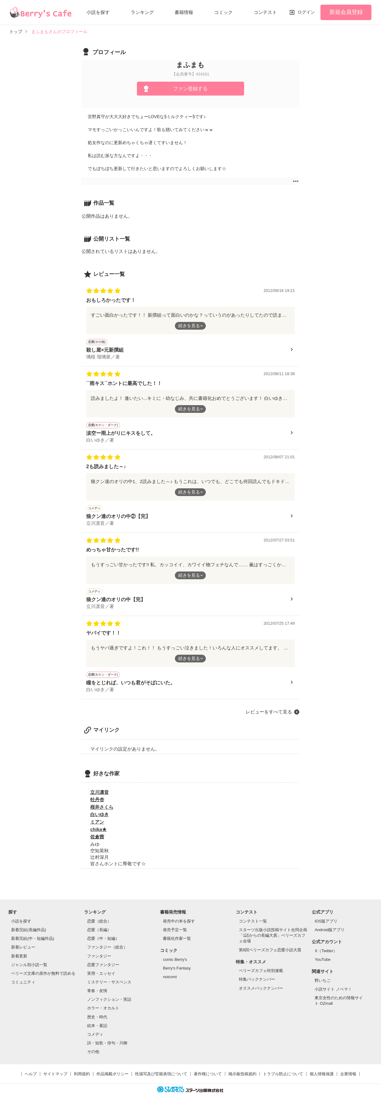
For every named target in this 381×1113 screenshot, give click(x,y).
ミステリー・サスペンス (109, 986)
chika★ (98, 834)
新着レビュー (23, 951)
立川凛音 (99, 796)
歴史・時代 (97, 1021)
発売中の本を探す (179, 925)
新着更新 (19, 960)
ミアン (97, 826)
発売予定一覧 (175, 934)
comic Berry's (175, 964)
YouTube (322, 964)
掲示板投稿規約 (242, 1078)
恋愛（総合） (99, 925)
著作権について (208, 1078)
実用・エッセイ (101, 978)
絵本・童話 (97, 1030)
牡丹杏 (97, 804)
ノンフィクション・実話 (109, 1004)
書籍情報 (184, 12)
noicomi (170, 981)
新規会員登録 (346, 12)
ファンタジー (99, 960)
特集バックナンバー (257, 984)
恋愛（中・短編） (103, 943)
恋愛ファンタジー (103, 969)
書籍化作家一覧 (177, 943)
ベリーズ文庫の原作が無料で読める (43, 978)
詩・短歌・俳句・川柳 (107, 1047)
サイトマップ (55, 1078)
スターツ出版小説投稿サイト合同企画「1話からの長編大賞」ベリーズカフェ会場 (273, 940)
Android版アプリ (330, 934)
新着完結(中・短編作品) (32, 943)
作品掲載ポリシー (112, 1078)
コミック (223, 12)
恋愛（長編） (99, 934)
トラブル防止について (283, 1078)
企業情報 (348, 1078)
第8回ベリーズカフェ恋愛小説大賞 (270, 954)
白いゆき (99, 819)
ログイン (306, 12)
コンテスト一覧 (253, 925)
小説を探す (98, 12)
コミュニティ (23, 986)
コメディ (95, 1039)
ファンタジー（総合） (107, 951)
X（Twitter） (326, 955)
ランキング (142, 12)
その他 (93, 1056)
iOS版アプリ (326, 925)
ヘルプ (31, 1078)
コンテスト (265, 12)
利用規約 (82, 1078)
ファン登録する (190, 88)
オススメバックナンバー (261, 993)
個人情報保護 (322, 1078)
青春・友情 (97, 995)
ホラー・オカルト (103, 1012)
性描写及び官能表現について (161, 1078)
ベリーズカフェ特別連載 (261, 975)
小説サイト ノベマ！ (333, 993)
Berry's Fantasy (177, 972)
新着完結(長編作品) (28, 934)
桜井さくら (101, 811)
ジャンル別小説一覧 (29, 969)
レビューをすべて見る (269, 716)
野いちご (323, 985)
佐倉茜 (97, 841)
